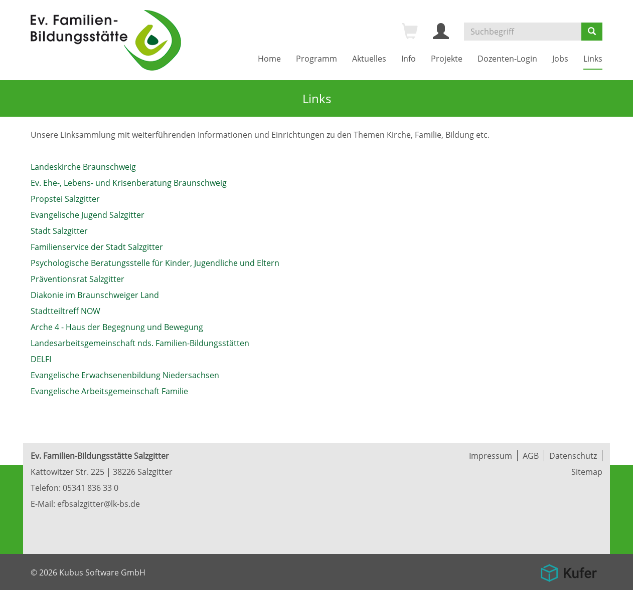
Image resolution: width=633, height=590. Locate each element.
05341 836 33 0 (90, 487)
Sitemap (586, 471)
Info (408, 58)
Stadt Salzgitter (59, 230)
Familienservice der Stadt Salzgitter (97, 246)
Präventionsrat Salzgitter (77, 278)
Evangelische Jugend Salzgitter (87, 214)
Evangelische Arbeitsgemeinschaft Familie (109, 391)
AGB (531, 455)
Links (592, 58)
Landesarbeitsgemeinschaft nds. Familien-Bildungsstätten (140, 343)
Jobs (560, 58)
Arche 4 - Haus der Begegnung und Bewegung (117, 327)
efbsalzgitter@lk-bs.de (98, 503)
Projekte (446, 58)
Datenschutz (573, 455)
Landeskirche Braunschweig (83, 166)
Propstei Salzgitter (65, 198)
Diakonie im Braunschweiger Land (95, 295)
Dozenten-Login (507, 58)
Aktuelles (369, 58)
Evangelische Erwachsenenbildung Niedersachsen (125, 375)
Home (269, 58)
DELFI (41, 359)
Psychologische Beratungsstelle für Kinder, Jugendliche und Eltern (155, 262)
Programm (316, 58)
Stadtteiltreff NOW (65, 311)
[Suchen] (591, 32)
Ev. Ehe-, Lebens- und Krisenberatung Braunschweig (129, 182)
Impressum (490, 455)
